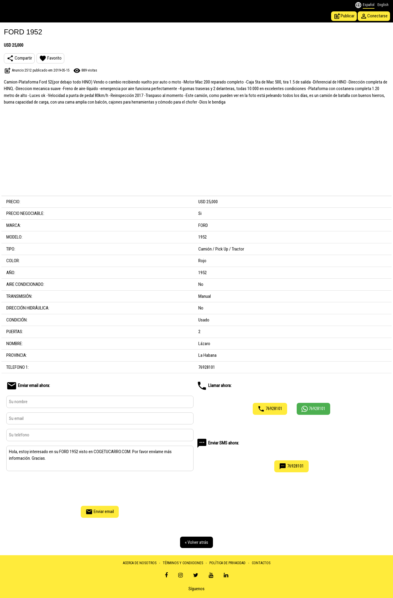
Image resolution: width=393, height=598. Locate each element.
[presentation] (99, 487)
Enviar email (100, 511)
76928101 (270, 408)
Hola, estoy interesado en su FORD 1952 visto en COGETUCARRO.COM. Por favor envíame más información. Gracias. (100, 458)
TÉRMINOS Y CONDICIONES (183, 563)
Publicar (343, 16)
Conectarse (374, 16)
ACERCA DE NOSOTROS (139, 563)
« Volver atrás (196, 542)
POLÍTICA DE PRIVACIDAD (227, 563)
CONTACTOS (261, 563)
